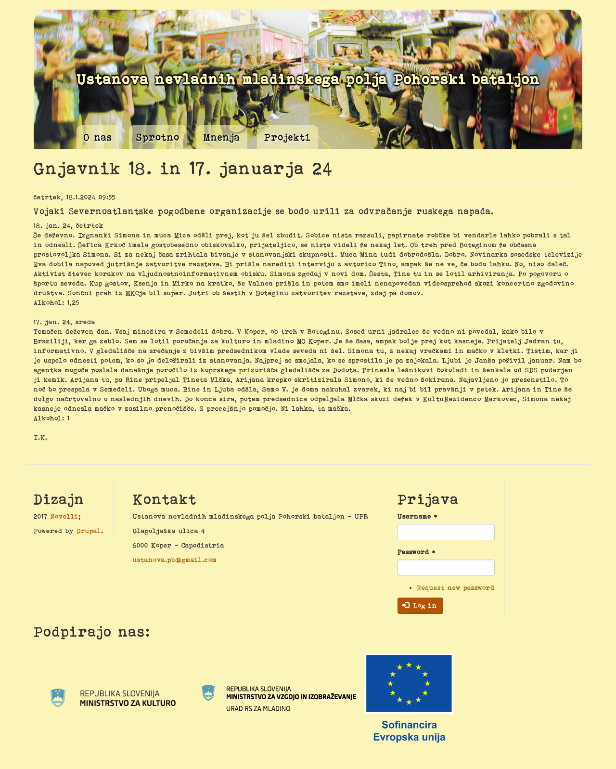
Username (417, 516)
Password (417, 552)
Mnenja (222, 137)
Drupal (89, 530)
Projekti (287, 137)
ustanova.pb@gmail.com (175, 559)
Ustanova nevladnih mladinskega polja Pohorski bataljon (308, 79)
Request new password (456, 587)
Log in (419, 605)
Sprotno (158, 137)
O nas (98, 137)
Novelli (64, 516)
